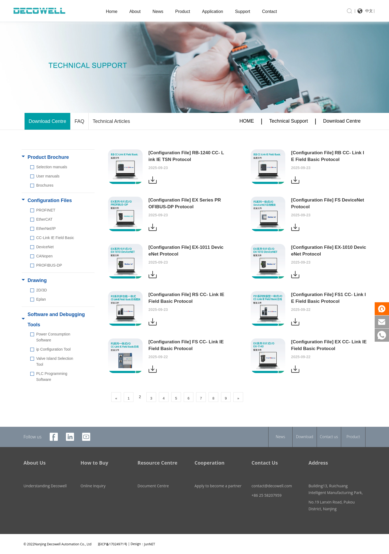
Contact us (329, 436)
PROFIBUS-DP (49, 265)
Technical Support (288, 121)
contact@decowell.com (271, 479)
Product (182, 11)
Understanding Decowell (45, 479)
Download (304, 436)
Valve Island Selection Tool (54, 361)
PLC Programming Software (51, 376)
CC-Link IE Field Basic (55, 238)
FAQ (79, 121)
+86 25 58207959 (266, 488)
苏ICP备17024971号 (112, 537)
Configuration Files (50, 200)
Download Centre (47, 121)
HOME (246, 121)
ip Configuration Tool (53, 349)
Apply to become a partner (218, 479)
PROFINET (45, 210)
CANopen (44, 256)
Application (212, 11)
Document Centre (153, 479)
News (158, 11)
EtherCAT (44, 219)
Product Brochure (48, 157)
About (135, 11)
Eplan (41, 299)
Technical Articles (111, 121)
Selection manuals (51, 167)
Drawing (37, 280)
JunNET (149, 537)
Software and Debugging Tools (56, 319)
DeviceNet (45, 247)
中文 (369, 11)
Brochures (44, 185)
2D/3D (41, 290)
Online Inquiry (93, 479)
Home (112, 11)
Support (242, 11)
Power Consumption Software (53, 337)
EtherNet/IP (46, 228)
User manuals (47, 176)
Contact (269, 11)
